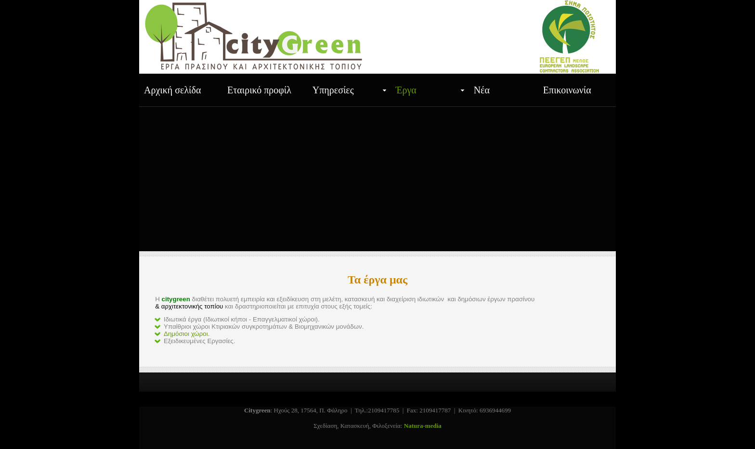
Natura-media (423, 425)
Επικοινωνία (567, 90)
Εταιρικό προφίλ (259, 90)
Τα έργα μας (377, 279)
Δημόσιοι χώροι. (186, 333)
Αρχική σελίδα (172, 90)
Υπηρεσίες (333, 90)
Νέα (482, 90)
